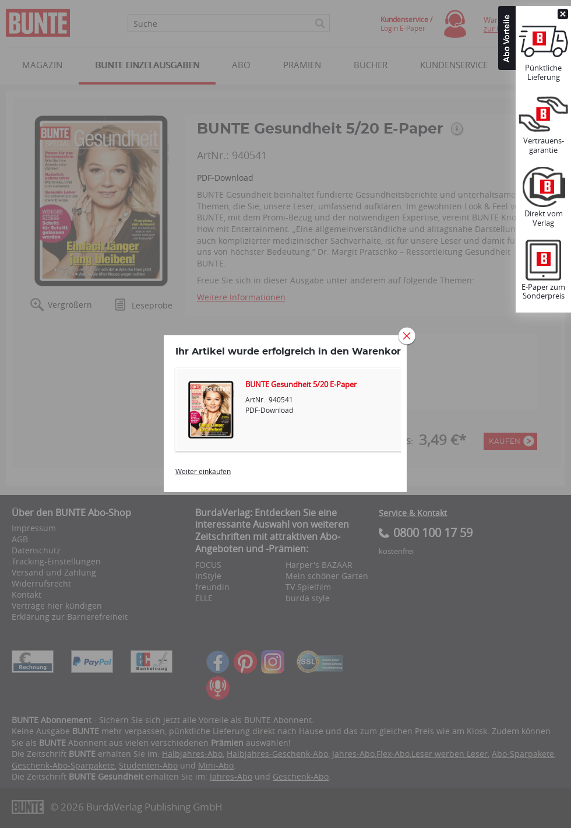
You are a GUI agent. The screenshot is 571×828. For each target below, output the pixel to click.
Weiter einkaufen (203, 471)
